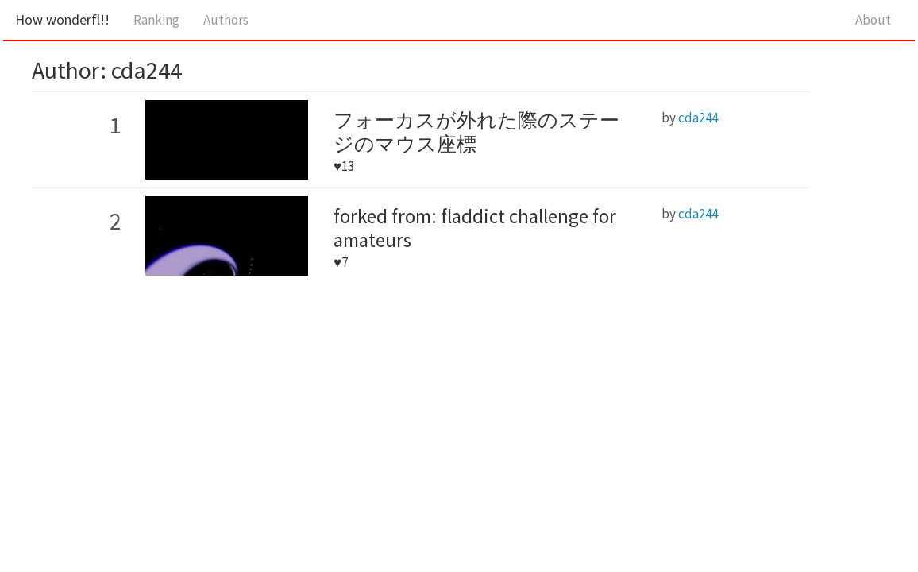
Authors (226, 20)
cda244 (698, 117)
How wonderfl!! (62, 19)
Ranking (156, 20)
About (873, 20)
